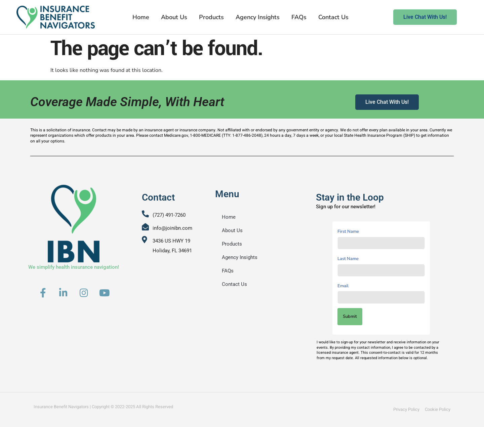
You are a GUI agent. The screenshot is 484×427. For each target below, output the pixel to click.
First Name (348, 231)
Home (140, 17)
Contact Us (333, 17)
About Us (174, 17)
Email (343, 286)
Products (211, 17)
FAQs (299, 17)
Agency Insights (258, 17)
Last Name (348, 259)
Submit (350, 316)
